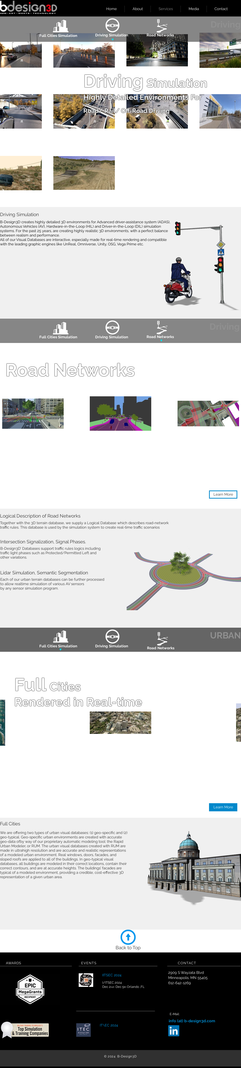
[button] (223, 494)
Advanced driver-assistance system (127, 222)
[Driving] (225, 326)
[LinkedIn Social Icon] (173, 1030)
